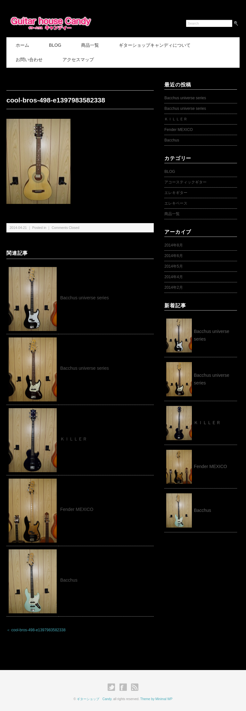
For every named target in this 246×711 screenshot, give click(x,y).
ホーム (22, 45)
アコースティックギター (185, 182)
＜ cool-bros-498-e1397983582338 (36, 630)
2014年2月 (173, 287)
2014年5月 (173, 266)
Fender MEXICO (76, 509)
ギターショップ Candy (94, 699)
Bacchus (69, 580)
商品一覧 (92, 45)
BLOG (56, 45)
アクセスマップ (79, 59)
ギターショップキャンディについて (157, 45)
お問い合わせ (29, 59)
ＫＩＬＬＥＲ (76, 438)
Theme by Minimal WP (156, 699)
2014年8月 (173, 245)
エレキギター (175, 192)
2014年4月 (173, 277)
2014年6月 (173, 256)
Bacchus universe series (84, 297)
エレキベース (175, 203)
